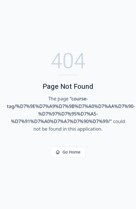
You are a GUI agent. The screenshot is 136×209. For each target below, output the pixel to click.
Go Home (68, 152)
